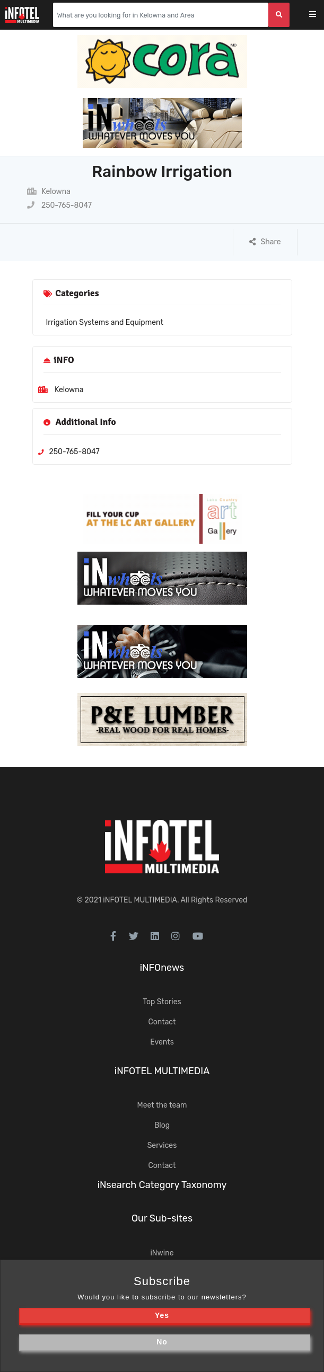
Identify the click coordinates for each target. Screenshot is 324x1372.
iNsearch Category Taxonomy (162, 1185)
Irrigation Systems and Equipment (104, 322)
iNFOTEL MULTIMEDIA (140, 900)
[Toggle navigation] (319, 15)
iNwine (161, 1253)
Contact (162, 1021)
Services (162, 1145)
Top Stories (162, 1001)
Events (162, 1042)
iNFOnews (162, 967)
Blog (162, 1125)
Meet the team (162, 1105)
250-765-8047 (59, 205)
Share (265, 241)
